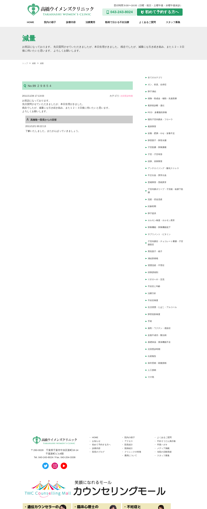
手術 (150, 299)
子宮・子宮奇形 (156, 146)
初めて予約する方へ (162, 12)
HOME (30, 22)
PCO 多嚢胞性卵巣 (159, 108)
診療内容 (71, 22)
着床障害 (152, 121)
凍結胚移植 (154, 242)
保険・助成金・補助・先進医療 (164, 96)
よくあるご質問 (147, 22)
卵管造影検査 (155, 292)
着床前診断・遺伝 (157, 102)
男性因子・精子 (156, 236)
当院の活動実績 (165, 424)
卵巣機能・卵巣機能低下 (161, 213)
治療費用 (90, 22)
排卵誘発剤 (154, 255)
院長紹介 (129, 417)
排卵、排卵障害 (156, 152)
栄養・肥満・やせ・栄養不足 (163, 127)
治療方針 (152, 273)
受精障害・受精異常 (158, 172)
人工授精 (152, 343)
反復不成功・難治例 (158, 311)
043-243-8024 (121, 12)
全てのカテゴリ (156, 77)
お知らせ (97, 413)
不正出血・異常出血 (158, 165)
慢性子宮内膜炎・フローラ (162, 115)
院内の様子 (50, 22)
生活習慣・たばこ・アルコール (164, 286)
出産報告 (152, 330)
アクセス (129, 413)
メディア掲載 (164, 420)
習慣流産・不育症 (157, 248)
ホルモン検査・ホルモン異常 (163, 207)
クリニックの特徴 (134, 424)
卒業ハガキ (163, 417)
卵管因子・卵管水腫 (158, 134)
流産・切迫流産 (156, 188)
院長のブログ (99, 424)
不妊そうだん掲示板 (168, 413)
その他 (151, 349)
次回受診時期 (125, 95)
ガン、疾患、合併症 (158, 83)
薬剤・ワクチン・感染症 (161, 305)
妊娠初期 (152, 194)
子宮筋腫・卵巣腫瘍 (158, 140)
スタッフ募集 (173, 22)
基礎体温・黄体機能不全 (161, 318)
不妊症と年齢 (155, 267)
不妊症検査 (154, 280)
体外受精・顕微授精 (158, 337)
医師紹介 (129, 420)
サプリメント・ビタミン (161, 219)
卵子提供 (152, 200)
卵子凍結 (152, 89)
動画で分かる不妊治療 (117, 22)
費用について (131, 427)
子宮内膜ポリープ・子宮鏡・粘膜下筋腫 (166, 180)
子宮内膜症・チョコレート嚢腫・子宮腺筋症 (166, 228)
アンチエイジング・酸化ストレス (166, 159)
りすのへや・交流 (157, 261)
